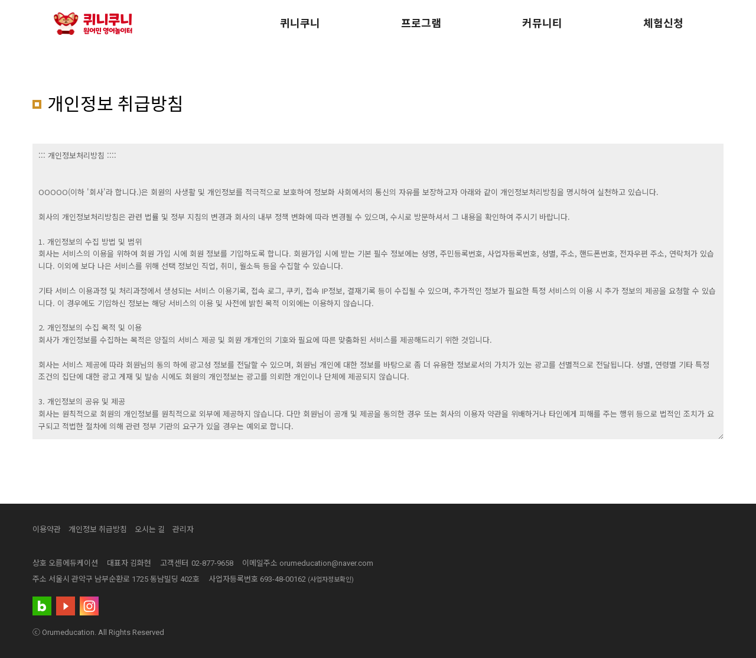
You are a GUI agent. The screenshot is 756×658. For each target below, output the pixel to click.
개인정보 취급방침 (98, 529)
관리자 (183, 529)
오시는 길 (150, 529)
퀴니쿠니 (300, 23)
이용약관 (46, 529)
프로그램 (421, 23)
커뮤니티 (542, 23)
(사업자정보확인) (331, 580)
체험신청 (663, 23)
